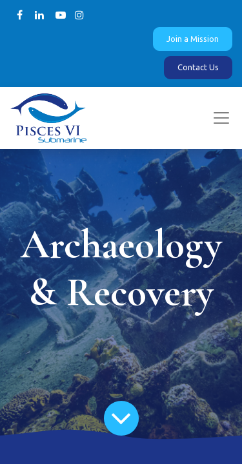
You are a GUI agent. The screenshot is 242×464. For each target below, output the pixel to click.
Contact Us (198, 67)
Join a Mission (192, 38)
